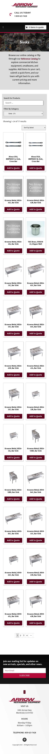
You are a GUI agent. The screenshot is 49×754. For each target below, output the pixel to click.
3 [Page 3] (23, 635)
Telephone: (19, 732)
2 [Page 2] (20, 635)
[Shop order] (34, 127)
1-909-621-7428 (20, 16)
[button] (3, 27)
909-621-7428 (30, 732)
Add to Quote (13, 168)
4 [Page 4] (27, 635)
